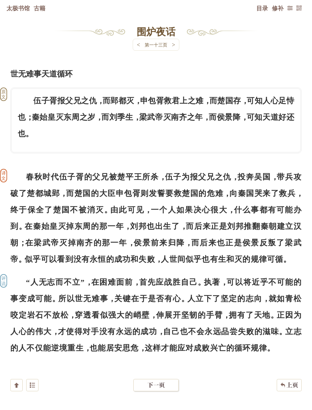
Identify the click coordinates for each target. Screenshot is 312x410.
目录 (262, 8)
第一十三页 (156, 44)
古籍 (39, 8)
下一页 (156, 371)
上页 (289, 371)
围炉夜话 (156, 31)
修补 (278, 8)
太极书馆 (18, 8)
